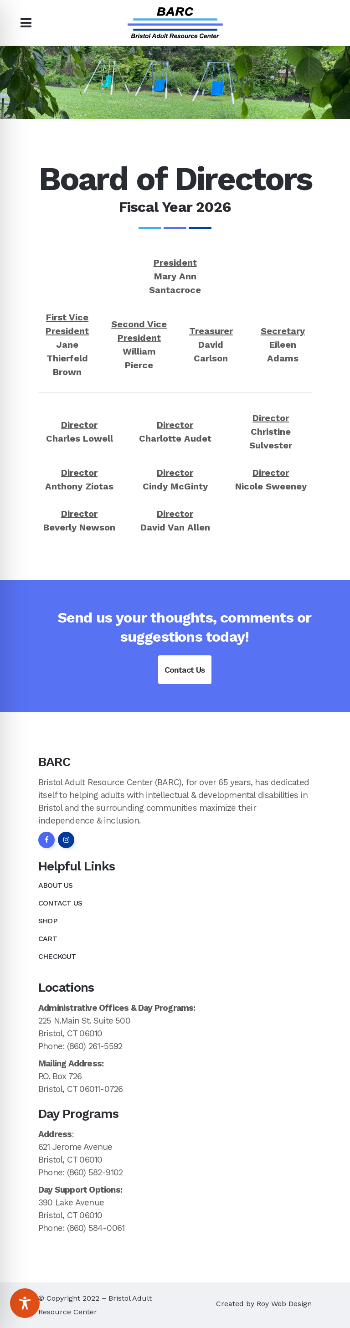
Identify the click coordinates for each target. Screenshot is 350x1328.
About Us (55, 885)
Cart (47, 938)
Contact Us (185, 669)
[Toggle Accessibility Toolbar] (25, 1303)
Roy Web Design (284, 1303)
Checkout (57, 956)
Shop (47, 920)
